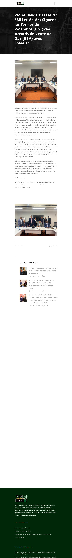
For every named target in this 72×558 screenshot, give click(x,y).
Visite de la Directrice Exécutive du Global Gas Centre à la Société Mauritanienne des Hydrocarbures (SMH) (41, 284)
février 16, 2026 (35, 291)
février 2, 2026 (35, 306)
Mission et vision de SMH (23, 502)
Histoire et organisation (22, 498)
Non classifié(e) (40, 48)
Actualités (31, 48)
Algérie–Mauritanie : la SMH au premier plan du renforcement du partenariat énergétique (43, 271)
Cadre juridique (19, 508)
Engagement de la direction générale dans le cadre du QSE (33, 505)
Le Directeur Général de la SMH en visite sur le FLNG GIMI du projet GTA (36, 540)
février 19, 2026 (35, 276)
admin (19, 48)
